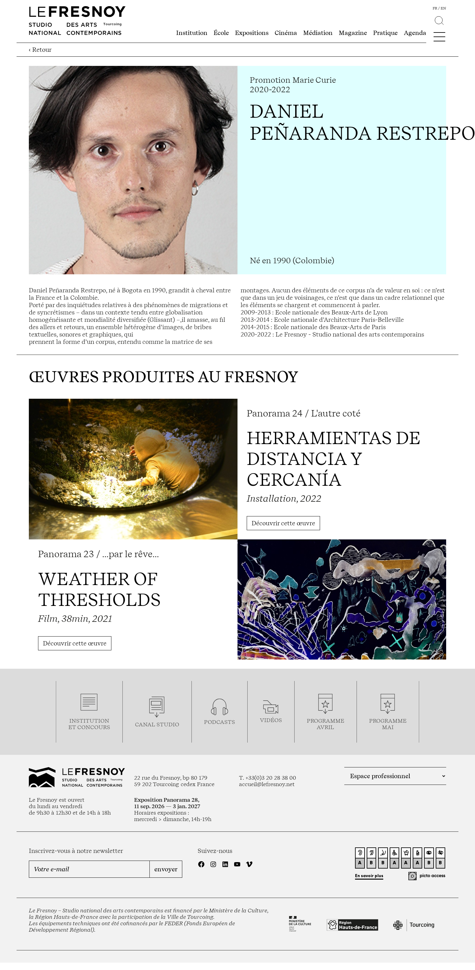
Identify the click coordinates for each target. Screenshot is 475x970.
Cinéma (286, 32)
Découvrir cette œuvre (283, 523)
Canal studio (157, 724)
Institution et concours (89, 723)
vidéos (271, 720)
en (443, 8)
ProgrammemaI (388, 723)
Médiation (318, 32)
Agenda (415, 32)
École (221, 32)
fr (435, 8)
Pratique (385, 32)
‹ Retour (40, 49)
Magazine (353, 32)
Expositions (251, 32)
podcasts (219, 722)
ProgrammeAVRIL (325, 723)
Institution (191, 32)
